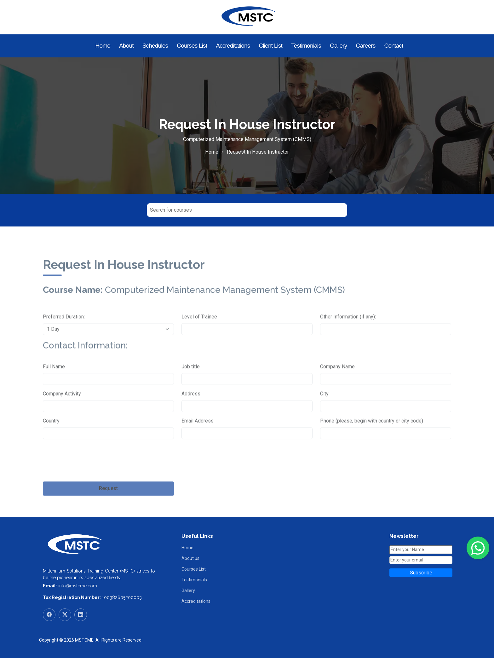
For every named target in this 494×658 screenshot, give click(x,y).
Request (108, 504)
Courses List (192, 45)
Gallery (338, 45)
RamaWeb (49, 646)
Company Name (337, 382)
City (324, 409)
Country (51, 436)
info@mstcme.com (77, 585)
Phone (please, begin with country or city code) (371, 436)
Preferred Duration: (64, 332)
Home (102, 45)
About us (190, 558)
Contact (393, 45)
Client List (270, 45)
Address (190, 409)
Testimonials (306, 45)
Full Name (54, 382)
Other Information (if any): (348, 332)
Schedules (155, 45)
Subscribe (421, 573)
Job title (190, 382)
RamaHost (71, 646)
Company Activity (62, 409)
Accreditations (233, 45)
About (126, 45)
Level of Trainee (199, 332)
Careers (366, 45)
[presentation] (91, 479)
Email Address (197, 436)
